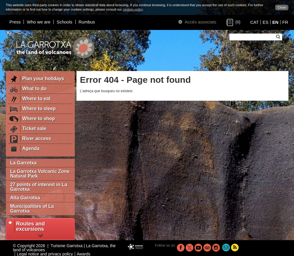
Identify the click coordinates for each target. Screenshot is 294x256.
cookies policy (133, 9)
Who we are (38, 21)
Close (282, 7)
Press (15, 21)
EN (275, 22)
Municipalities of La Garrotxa (32, 208)
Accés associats (197, 21)
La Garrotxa (23, 162)
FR (285, 22)
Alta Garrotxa (25, 197)
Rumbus (87, 21)
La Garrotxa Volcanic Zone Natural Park (40, 173)
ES (265, 22)
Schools (64, 21)
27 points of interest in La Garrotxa (38, 187)
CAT (254, 22)
